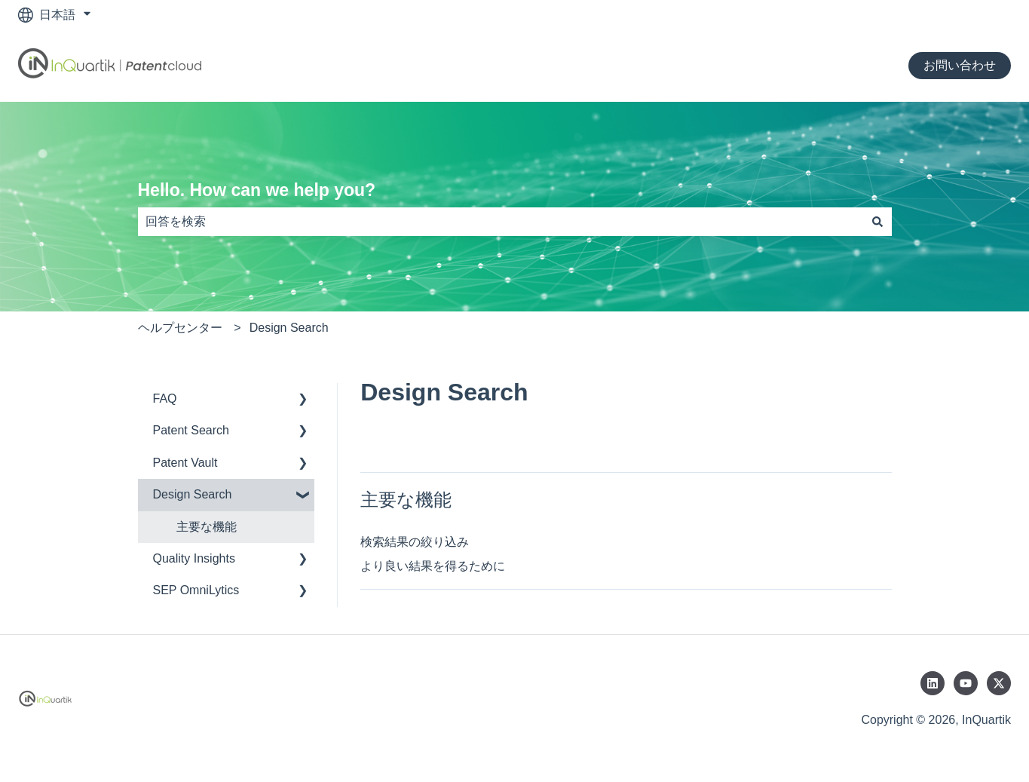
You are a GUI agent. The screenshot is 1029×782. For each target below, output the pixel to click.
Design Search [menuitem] (192, 494)
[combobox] (500, 221)
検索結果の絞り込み (414, 541)
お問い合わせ (959, 65)
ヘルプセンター (180, 327)
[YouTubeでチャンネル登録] (966, 683)
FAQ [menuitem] (165, 398)
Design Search (289, 327)
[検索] (877, 221)
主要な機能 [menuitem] (206, 526)
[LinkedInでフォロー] (932, 683)
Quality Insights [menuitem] (194, 558)
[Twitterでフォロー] (999, 683)
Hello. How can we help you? (257, 190)
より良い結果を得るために (432, 566)
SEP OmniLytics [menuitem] (196, 590)
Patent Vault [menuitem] (185, 462)
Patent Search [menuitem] (191, 430)
